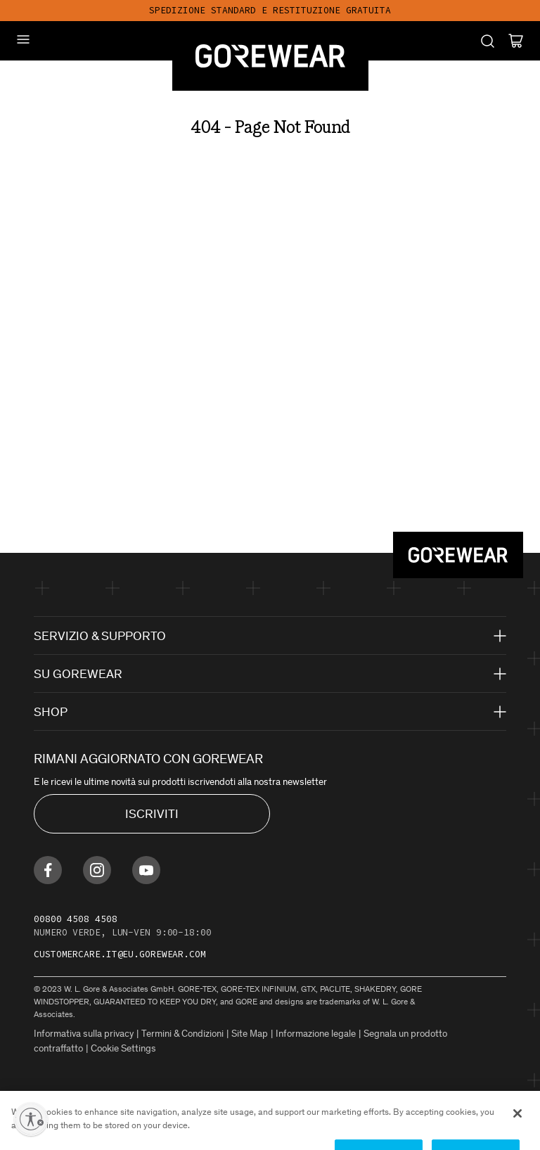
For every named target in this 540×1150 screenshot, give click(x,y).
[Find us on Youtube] (146, 870)
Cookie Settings (123, 1048)
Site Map (249, 1034)
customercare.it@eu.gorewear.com (120, 954)
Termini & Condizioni (182, 1034)
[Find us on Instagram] (97, 870)
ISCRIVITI (152, 814)
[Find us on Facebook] (48, 870)
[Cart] (515, 41)
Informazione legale (316, 1034)
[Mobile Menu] (23, 39)
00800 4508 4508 (75, 919)
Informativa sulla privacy (84, 1034)
